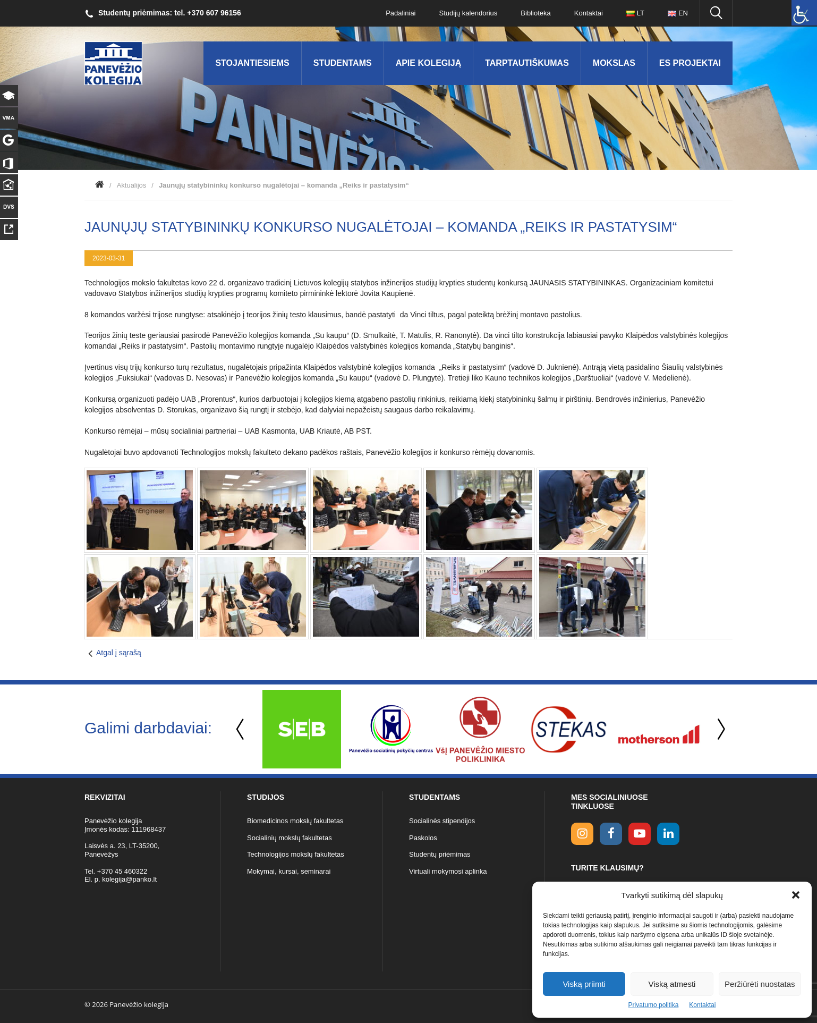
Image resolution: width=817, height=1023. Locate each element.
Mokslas (614, 62)
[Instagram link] (582, 834)
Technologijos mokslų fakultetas (295, 854)
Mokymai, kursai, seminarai (289, 871)
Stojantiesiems (252, 62)
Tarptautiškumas (527, 62)
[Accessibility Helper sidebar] (804, 13)
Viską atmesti (672, 983)
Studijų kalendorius (468, 13)
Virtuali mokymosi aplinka (448, 871)
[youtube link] (639, 834)
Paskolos (423, 838)
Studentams (342, 62)
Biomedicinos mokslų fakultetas (295, 821)
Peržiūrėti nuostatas (760, 983)
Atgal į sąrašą (118, 652)
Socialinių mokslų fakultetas (289, 838)
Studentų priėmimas (440, 854)
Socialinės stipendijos (442, 821)
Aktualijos (132, 185)
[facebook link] (611, 834)
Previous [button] (241, 729)
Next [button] (719, 729)
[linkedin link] (668, 834)
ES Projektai (690, 62)
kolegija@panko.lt (129, 879)
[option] (301, 729)
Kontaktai (702, 1005)
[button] (795, 895)
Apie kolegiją (429, 62)
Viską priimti (584, 983)
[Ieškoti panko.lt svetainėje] (716, 13)
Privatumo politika (653, 1005)
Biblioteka (535, 13)
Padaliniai (400, 13)
